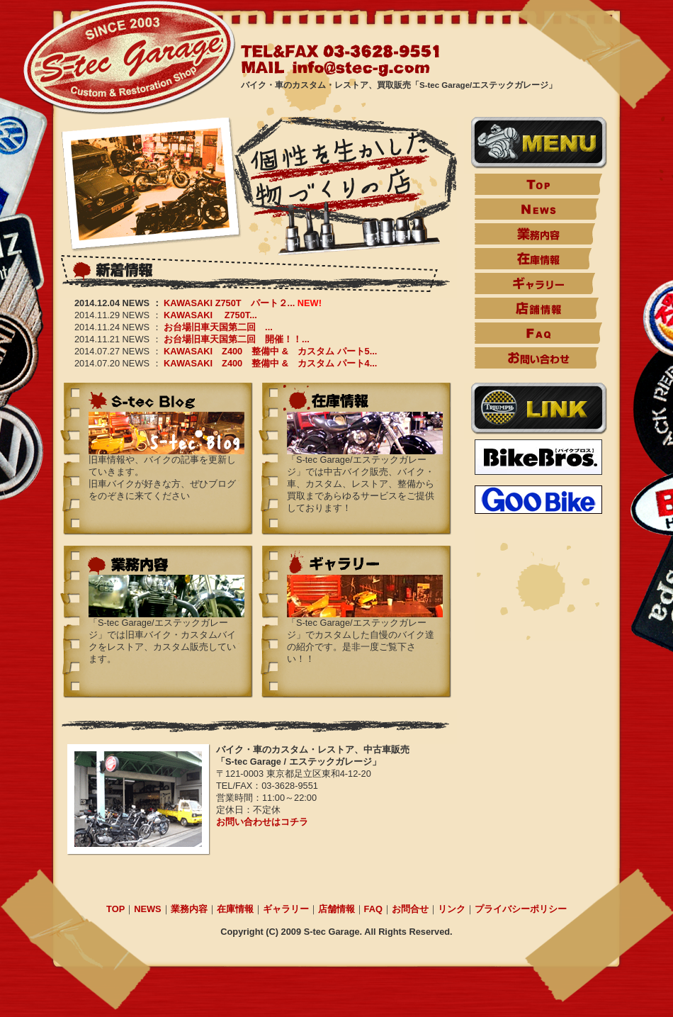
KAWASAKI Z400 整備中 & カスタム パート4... (270, 363)
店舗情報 (537, 308)
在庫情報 (533, 258)
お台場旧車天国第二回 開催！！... (237, 339)
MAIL (336, 68)
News (537, 209)
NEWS (147, 909)
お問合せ (410, 909)
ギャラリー (535, 283)
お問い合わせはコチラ (262, 821)
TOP (538, 184)
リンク (451, 909)
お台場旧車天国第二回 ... (218, 327)
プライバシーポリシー (521, 909)
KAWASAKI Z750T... (210, 315)
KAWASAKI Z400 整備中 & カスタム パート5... (270, 351)
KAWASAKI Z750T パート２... (229, 303)
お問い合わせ (537, 358)
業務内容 (535, 234)
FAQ (538, 333)
